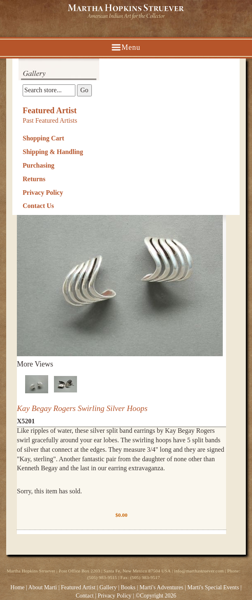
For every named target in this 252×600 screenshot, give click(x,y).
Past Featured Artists (50, 120)
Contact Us (38, 205)
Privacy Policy (43, 192)
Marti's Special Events (213, 587)
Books (128, 587)
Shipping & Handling (53, 151)
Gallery (108, 587)
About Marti (42, 587)
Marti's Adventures (162, 587)
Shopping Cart (43, 138)
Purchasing (38, 165)
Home (17, 587)
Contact (85, 596)
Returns (34, 178)
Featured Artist (50, 110)
